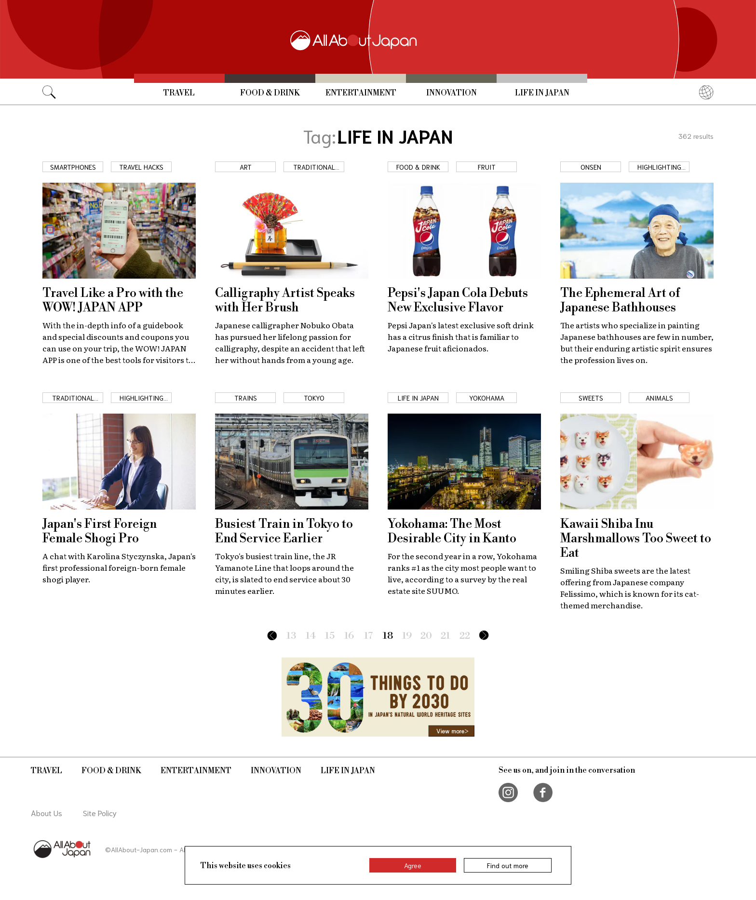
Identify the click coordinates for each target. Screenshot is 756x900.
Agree (412, 865)
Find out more (507, 865)
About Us (46, 812)
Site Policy (100, 812)
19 (407, 636)
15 (330, 636)
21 (445, 636)
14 (311, 636)
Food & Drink (270, 93)
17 (368, 636)
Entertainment (360, 93)
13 (291, 636)
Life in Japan (542, 93)
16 (349, 636)
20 (426, 636)
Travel (179, 93)
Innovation (451, 93)
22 (464, 636)
